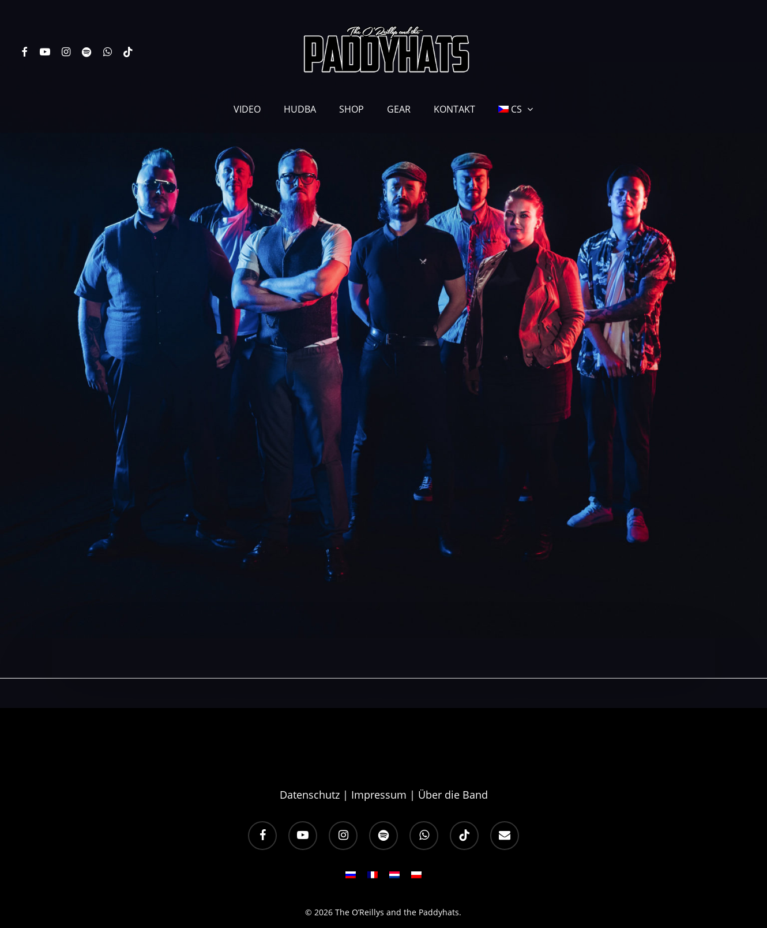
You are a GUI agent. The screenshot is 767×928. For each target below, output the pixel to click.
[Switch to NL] (394, 848)
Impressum (379, 765)
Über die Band (453, 765)
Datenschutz (310, 765)
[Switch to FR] (372, 848)
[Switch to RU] (350, 848)
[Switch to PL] (416, 848)
